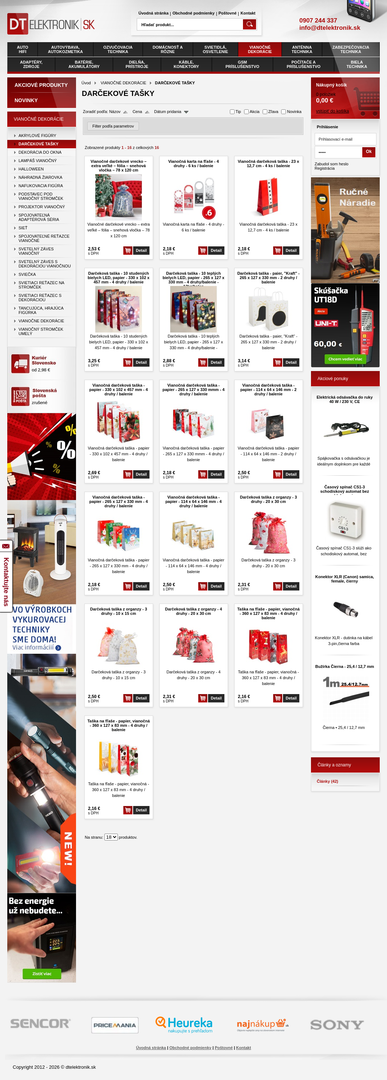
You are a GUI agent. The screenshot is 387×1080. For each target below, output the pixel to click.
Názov (114, 111)
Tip (238, 111)
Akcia (255, 111)
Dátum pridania (167, 111)
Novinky (26, 100)
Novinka (294, 111)
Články (327, 781)
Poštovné (228, 13)
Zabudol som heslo (331, 164)
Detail (141, 250)
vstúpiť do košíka (332, 111)
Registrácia (325, 168)
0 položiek (345, 90)
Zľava (273, 111)
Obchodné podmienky (193, 13)
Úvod (86, 83)
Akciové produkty (41, 85)
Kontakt (247, 13)
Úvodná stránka (154, 13)
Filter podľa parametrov (113, 126)
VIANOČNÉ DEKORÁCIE (123, 83)
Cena (137, 111)
